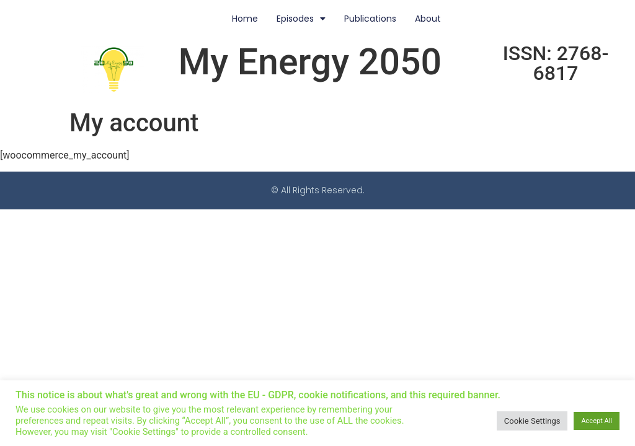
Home (245, 18)
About (428, 18)
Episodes (301, 18)
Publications (370, 18)
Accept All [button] (596, 421)
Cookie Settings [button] (532, 421)
